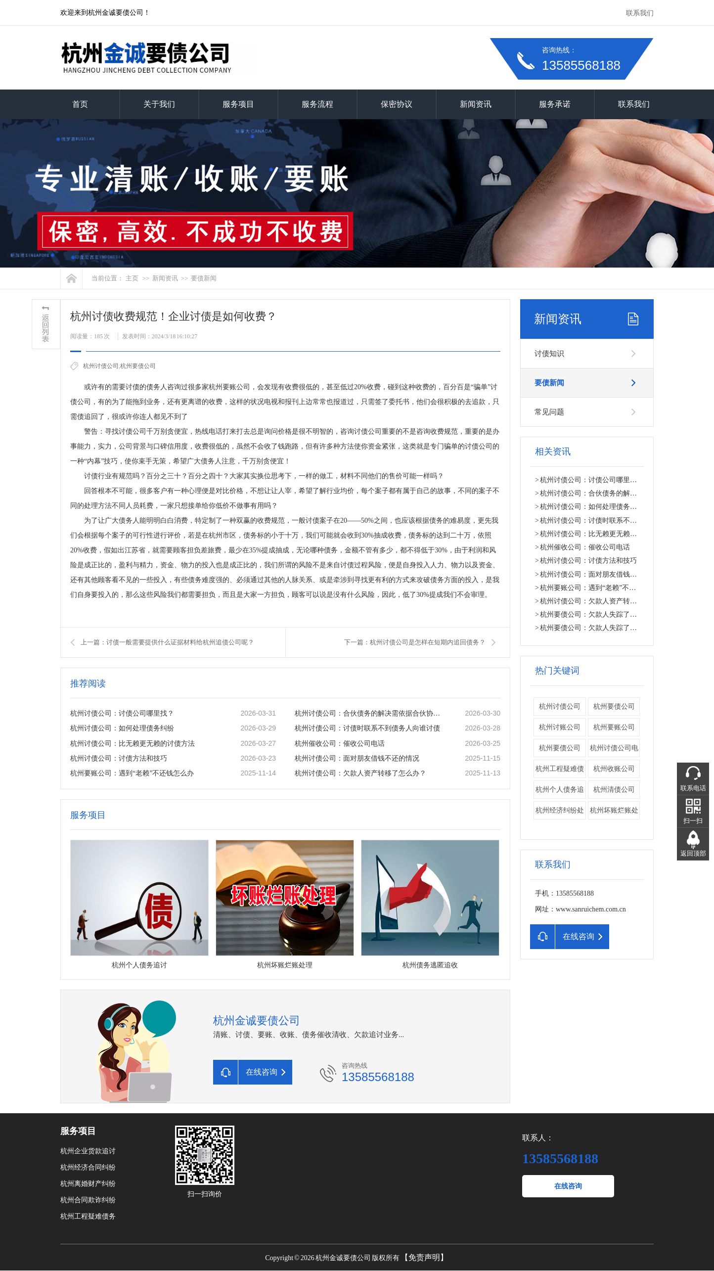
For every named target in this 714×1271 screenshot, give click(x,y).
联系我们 (640, 13)
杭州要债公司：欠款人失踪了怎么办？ (599, 614)
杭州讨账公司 (559, 727)
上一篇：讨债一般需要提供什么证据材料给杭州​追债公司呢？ (167, 642)
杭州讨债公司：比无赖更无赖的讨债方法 (132, 743)
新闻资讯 (475, 104)
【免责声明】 (424, 1257)
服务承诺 (555, 104)
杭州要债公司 (138, 366)
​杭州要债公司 (559, 748)
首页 (80, 104)
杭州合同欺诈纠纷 (88, 1200)
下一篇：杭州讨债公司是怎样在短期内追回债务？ (415, 642)
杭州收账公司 (614, 768)
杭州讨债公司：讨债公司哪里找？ (122, 713)
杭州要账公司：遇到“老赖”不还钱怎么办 (132, 773)
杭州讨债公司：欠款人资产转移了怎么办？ (360, 773)
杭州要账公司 (614, 727)
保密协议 (396, 104)
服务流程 (317, 104)
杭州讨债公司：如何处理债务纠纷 (122, 728)
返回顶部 (693, 853)
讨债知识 (549, 354)
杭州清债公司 (614, 789)
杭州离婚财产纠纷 (88, 1183)
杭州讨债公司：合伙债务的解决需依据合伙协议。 (369, 713)
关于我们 (159, 104)
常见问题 (549, 412)
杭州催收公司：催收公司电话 (340, 743)
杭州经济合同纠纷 (88, 1167)
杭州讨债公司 (101, 366)
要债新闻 (204, 278)
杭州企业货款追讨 (88, 1151)
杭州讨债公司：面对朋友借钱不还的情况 (357, 758)
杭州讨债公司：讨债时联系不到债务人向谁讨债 (367, 728)
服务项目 (238, 104)
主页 (132, 278)
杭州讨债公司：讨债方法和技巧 (118, 758)
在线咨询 (568, 1186)
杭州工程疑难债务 (88, 1216)
